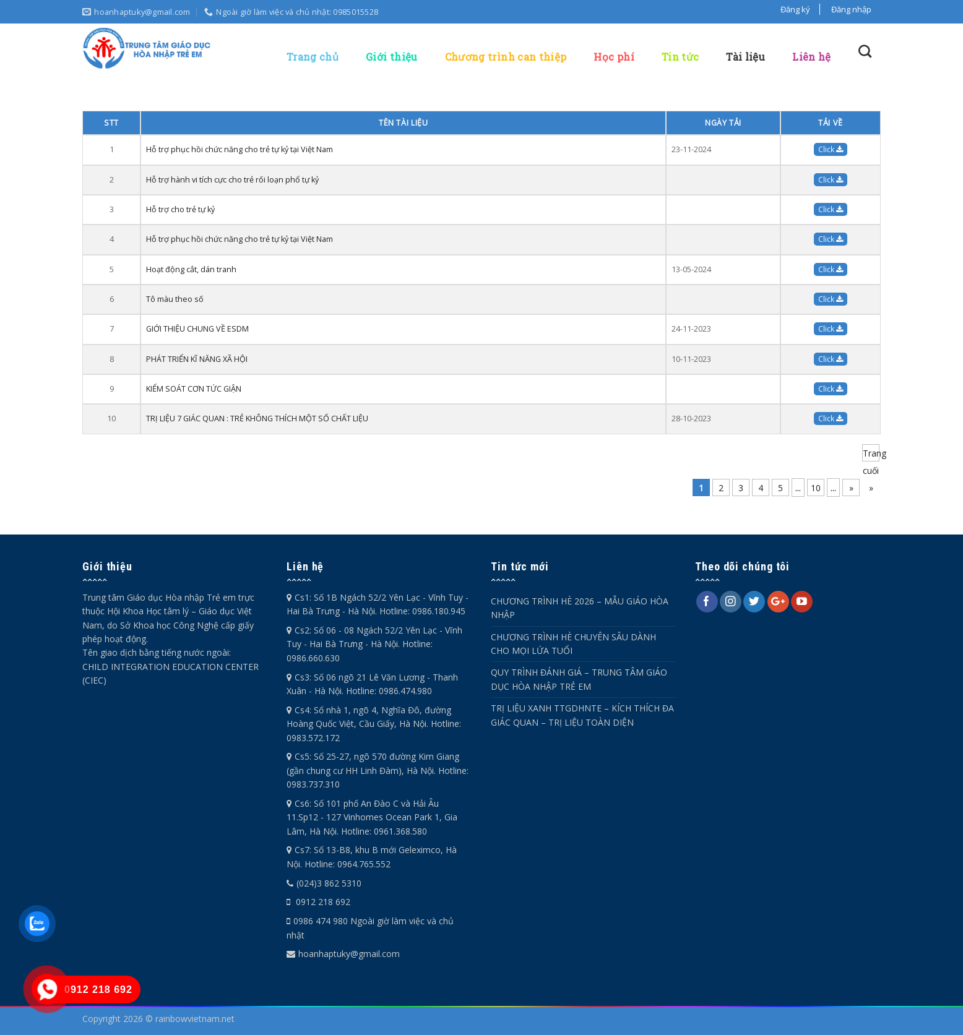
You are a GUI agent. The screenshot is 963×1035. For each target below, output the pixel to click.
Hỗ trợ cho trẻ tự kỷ (180, 209)
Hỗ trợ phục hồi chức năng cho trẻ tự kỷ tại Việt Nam (239, 149)
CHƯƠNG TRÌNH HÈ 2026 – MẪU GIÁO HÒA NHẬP (579, 608)
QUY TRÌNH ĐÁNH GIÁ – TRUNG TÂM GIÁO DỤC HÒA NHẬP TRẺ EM (579, 679)
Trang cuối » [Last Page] (871, 454)
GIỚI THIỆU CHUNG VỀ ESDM (197, 329)
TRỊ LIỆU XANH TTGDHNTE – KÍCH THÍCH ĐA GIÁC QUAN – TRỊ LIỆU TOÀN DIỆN (582, 715)
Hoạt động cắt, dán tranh (191, 269)
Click (830, 149)
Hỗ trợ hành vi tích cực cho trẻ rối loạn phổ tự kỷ (232, 179)
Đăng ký (795, 9)
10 (816, 488)
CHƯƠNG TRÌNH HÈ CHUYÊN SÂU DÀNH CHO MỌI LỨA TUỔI (573, 643)
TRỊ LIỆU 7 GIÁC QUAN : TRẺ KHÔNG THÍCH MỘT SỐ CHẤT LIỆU (257, 418)
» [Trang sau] (851, 488)
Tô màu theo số (175, 299)
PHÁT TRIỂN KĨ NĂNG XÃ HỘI (197, 359)
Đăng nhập (851, 9)
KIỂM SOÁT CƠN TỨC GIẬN (193, 389)
